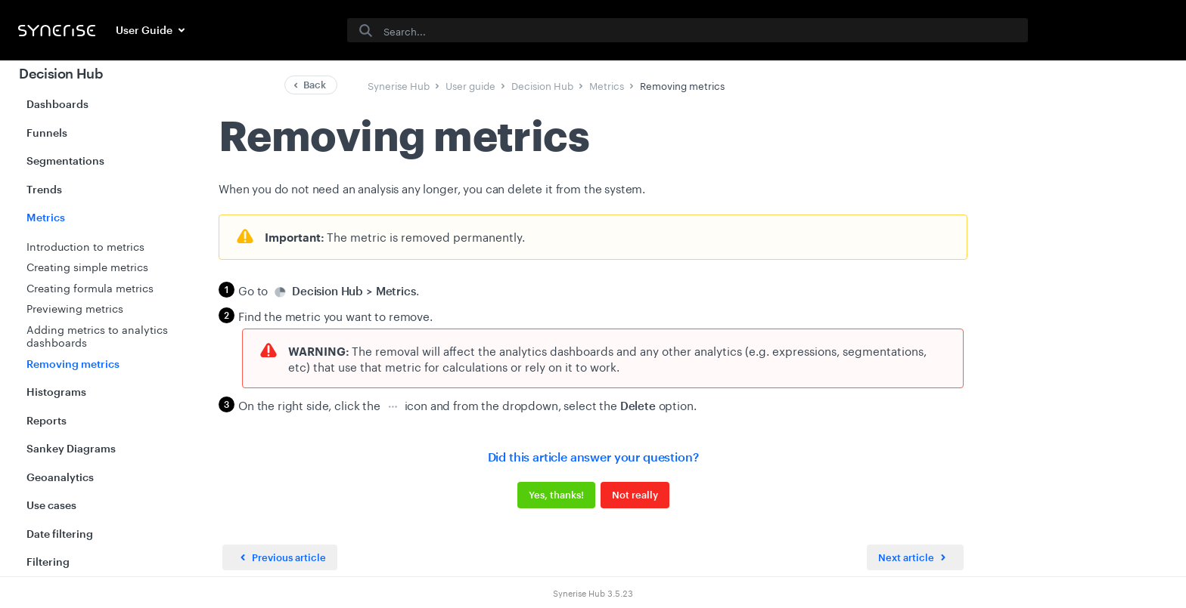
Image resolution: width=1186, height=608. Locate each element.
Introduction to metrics (85, 245)
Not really (635, 495)
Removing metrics (73, 363)
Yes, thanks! (556, 495)
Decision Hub (61, 73)
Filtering (48, 561)
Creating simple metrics (87, 266)
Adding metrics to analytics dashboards (97, 335)
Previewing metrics (74, 307)
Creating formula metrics (90, 287)
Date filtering (59, 533)
